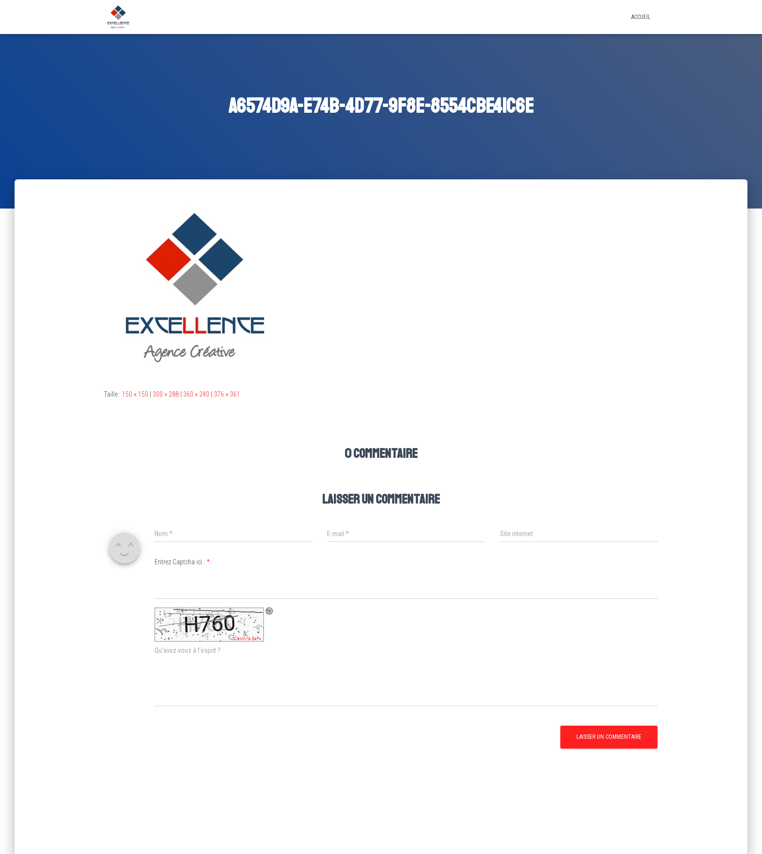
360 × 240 (196, 394)
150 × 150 (135, 394)
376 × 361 (227, 394)
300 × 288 (166, 394)
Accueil (641, 17)
